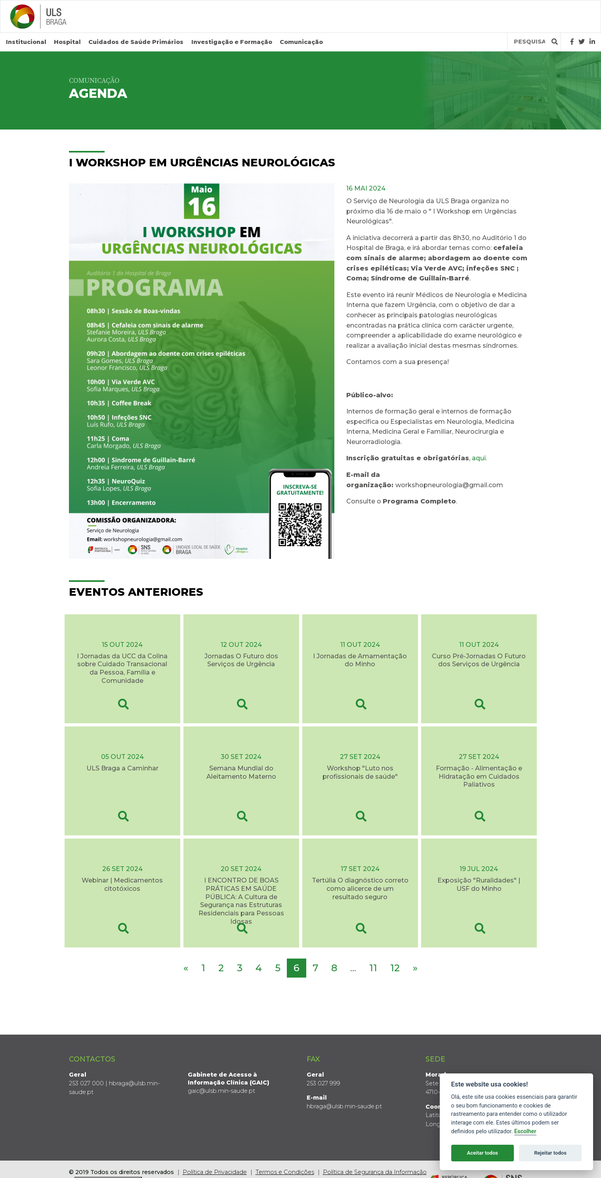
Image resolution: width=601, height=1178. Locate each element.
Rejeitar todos (550, 1153)
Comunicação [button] (301, 42)
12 (395, 968)
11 (373, 968)
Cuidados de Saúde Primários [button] (135, 42)
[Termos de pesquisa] (529, 41)
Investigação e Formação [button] (231, 42)
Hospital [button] (67, 42)
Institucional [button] (26, 42)
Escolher (525, 1131)
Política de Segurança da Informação (375, 1172)
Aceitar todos (482, 1153)
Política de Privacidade (215, 1172)
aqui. (479, 458)
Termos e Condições (285, 1172)
